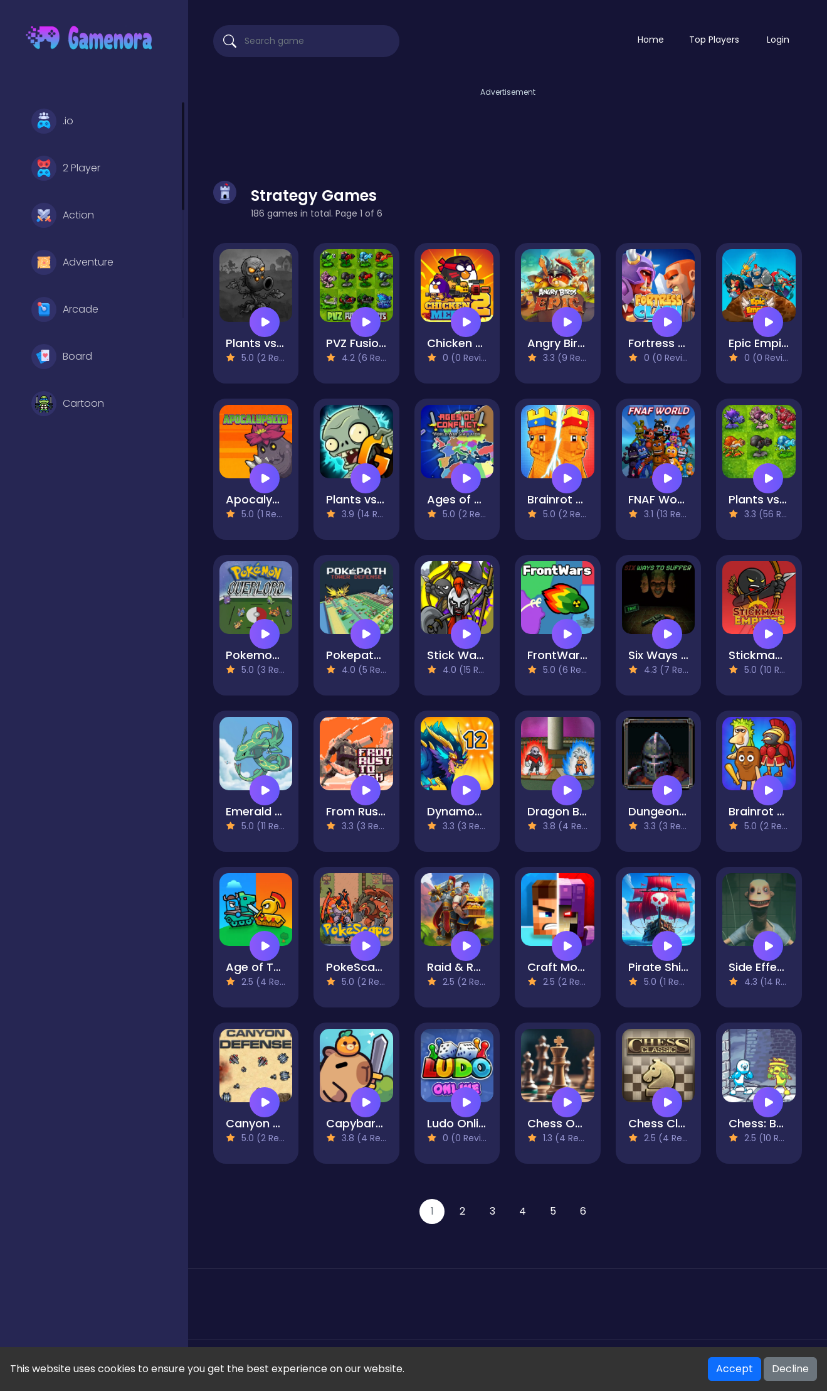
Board (61, 356)
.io (52, 121)
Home (651, 39)
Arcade (64, 309)
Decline (790, 1368)
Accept (734, 1368)
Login (778, 39)
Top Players (714, 39)
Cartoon (67, 403)
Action (62, 215)
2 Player (65, 168)
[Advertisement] (508, 127)
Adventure (72, 262)
